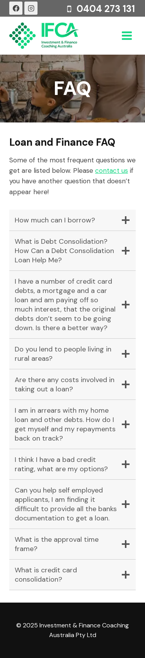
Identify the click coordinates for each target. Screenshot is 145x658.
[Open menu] (127, 35)
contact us (111, 170)
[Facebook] (15, 8)
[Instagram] (31, 8)
